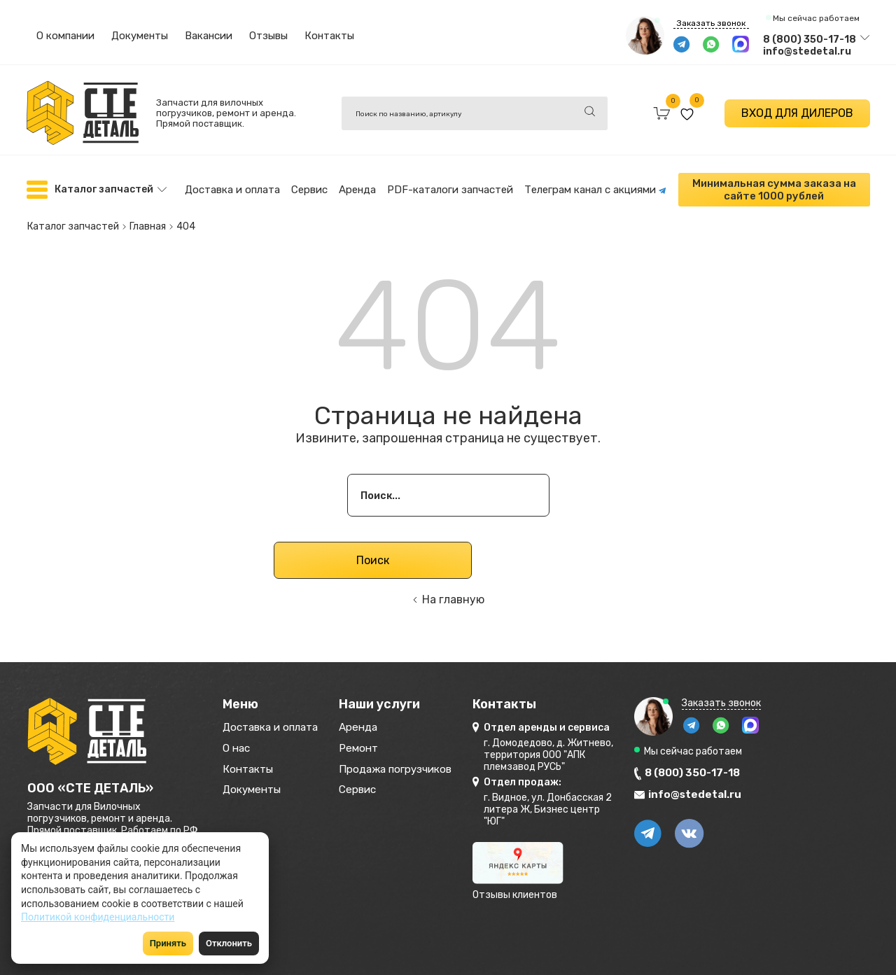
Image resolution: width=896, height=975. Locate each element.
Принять (168, 943)
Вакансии (208, 35)
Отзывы (268, 35)
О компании (65, 35)
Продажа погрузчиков (428, 769)
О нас (239, 746)
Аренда (357, 188)
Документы (139, 35)
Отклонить (229, 943)
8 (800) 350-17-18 (809, 39)
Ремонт (383, 746)
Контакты (329, 35)
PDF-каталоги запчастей (450, 188)
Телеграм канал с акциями (595, 188)
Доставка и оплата (232, 188)
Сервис (309, 188)
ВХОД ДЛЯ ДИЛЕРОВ (797, 113)
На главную (453, 594)
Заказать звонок (711, 23)
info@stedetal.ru (807, 51)
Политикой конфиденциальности (97, 917)
